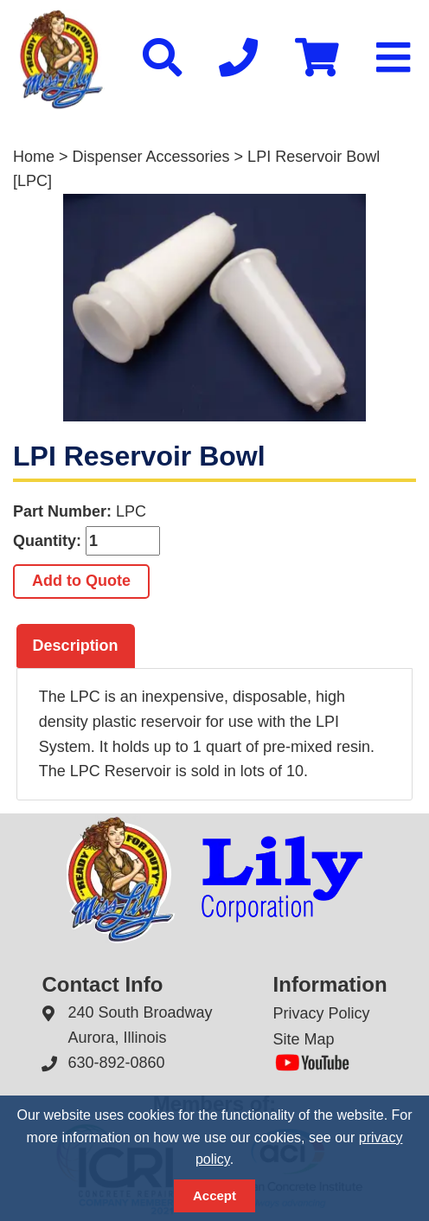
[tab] (75, 646)
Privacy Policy (321, 1013)
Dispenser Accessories (151, 156)
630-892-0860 (115, 1062)
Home (33, 156)
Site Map (304, 1039)
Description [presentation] (75, 645)
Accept (214, 1195)
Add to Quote (81, 580)
